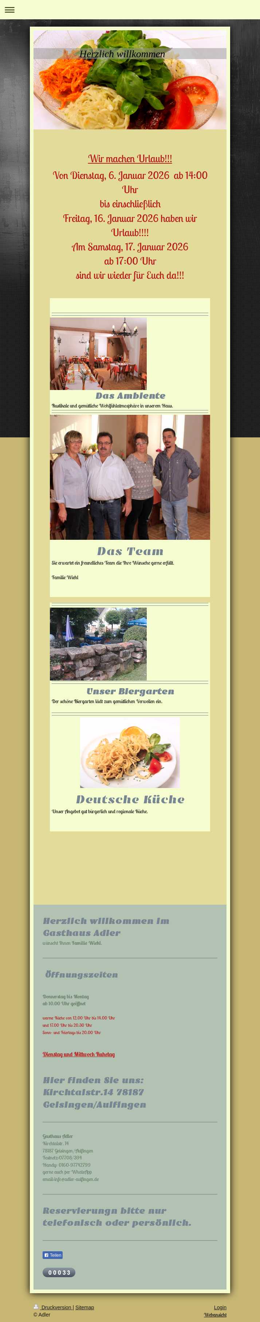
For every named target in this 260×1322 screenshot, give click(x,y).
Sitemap (84, 1307)
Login (220, 1307)
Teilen (52, 1255)
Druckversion (53, 1307)
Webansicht (215, 1314)
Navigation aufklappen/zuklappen (130, 9)
